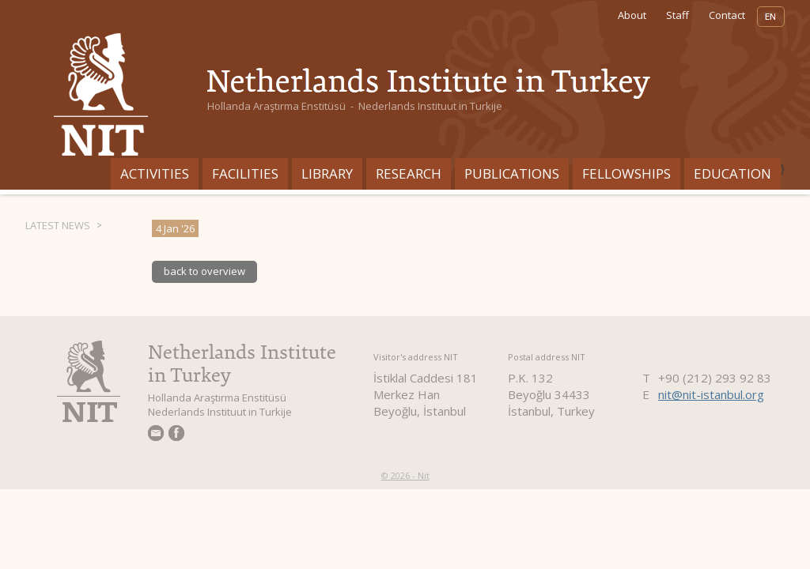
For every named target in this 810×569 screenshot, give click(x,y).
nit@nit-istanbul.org (711, 394)
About (632, 15)
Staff (677, 15)
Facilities (245, 173)
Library (327, 173)
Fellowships (626, 173)
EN (771, 16)
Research (408, 173)
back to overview (204, 271)
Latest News (57, 225)
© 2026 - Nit (405, 475)
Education (732, 173)
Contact (727, 15)
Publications (511, 173)
